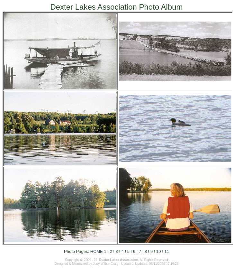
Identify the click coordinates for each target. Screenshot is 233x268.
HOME (96, 251)
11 (166, 251)
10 (158, 251)
